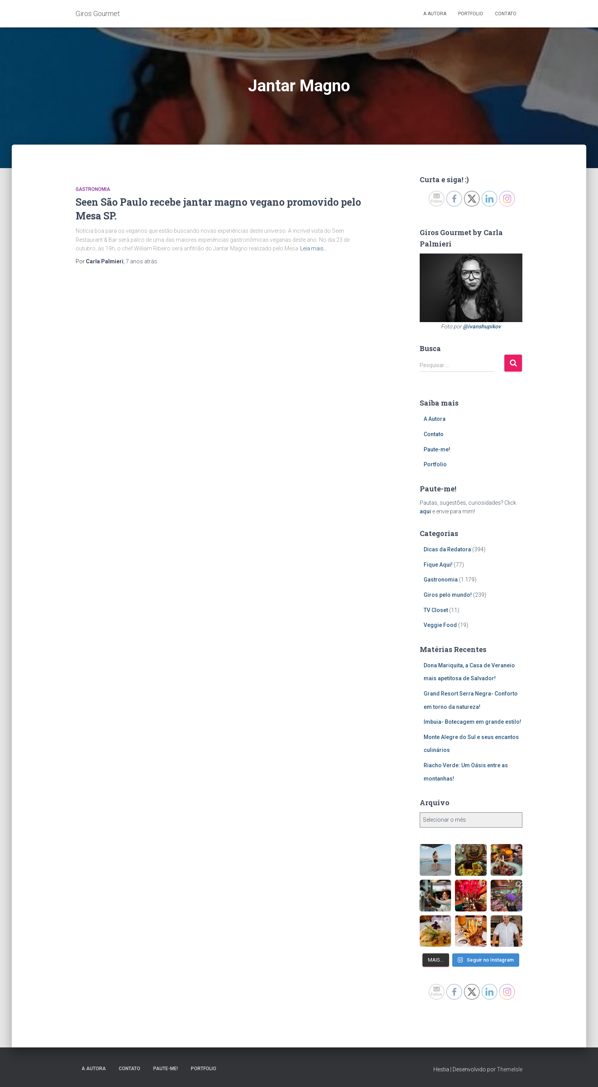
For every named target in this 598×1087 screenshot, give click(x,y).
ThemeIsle (509, 1069)
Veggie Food (440, 625)
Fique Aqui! (438, 565)
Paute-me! (437, 449)
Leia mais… (313, 248)
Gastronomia (93, 189)
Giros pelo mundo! (448, 595)
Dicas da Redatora (447, 549)
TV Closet (436, 610)
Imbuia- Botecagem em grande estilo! (472, 722)
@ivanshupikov (482, 326)
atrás (141, 261)
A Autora (434, 13)
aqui (425, 511)
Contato (505, 13)
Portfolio (470, 13)
